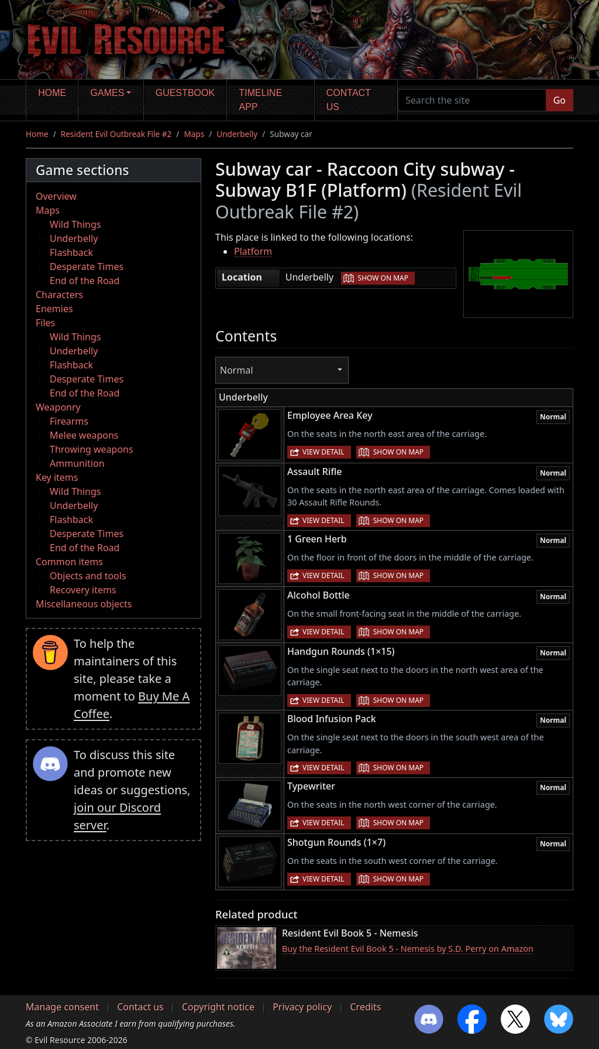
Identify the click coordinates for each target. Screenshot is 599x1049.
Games (108, 93)
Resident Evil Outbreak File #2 (116, 133)
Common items (69, 561)
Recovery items (83, 589)
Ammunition (77, 463)
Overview (56, 196)
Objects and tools (88, 575)
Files (45, 322)
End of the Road (84, 280)
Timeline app (261, 100)
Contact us (348, 100)
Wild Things (75, 224)
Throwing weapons (91, 449)
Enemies (54, 308)
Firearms (69, 421)
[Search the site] (472, 100)
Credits (365, 1006)
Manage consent (62, 1006)
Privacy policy (302, 1006)
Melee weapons (84, 435)
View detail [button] (323, 452)
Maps (194, 133)
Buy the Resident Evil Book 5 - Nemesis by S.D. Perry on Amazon (407, 948)
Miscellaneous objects (84, 603)
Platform (253, 251)
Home (52, 93)
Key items (57, 477)
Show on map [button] (383, 278)
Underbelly (236, 133)
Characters (59, 294)
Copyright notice (218, 1006)
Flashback (71, 252)
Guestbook (185, 93)
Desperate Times (86, 266)
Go (559, 100)
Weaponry (58, 407)
